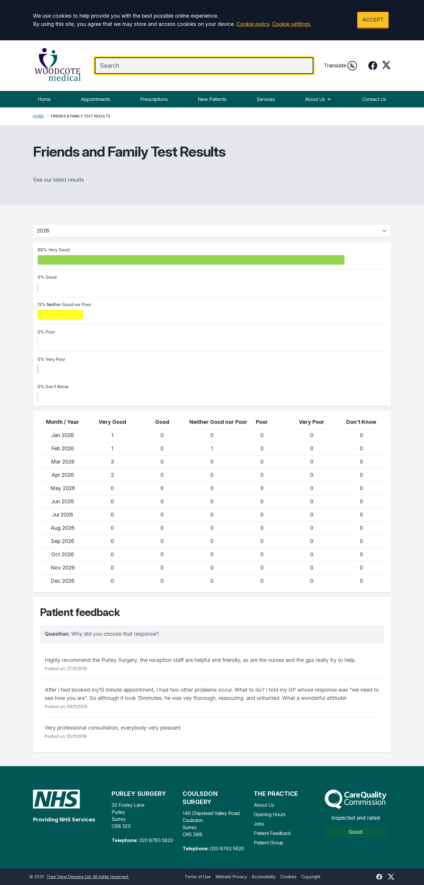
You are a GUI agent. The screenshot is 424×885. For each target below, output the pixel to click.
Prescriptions (154, 99)
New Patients (212, 99)
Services (265, 99)
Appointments (95, 99)
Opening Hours (270, 814)
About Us (318, 99)
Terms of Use (198, 876)
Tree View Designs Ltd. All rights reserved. (88, 876)
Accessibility (264, 876)
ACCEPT (373, 19)
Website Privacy (231, 876)
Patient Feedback (272, 833)
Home (44, 99)
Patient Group (268, 843)
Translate (340, 65)
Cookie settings (291, 24)
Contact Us (374, 99)
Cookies (288, 876)
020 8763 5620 (156, 840)
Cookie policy (252, 24)
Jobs (259, 824)
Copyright (310, 876)
